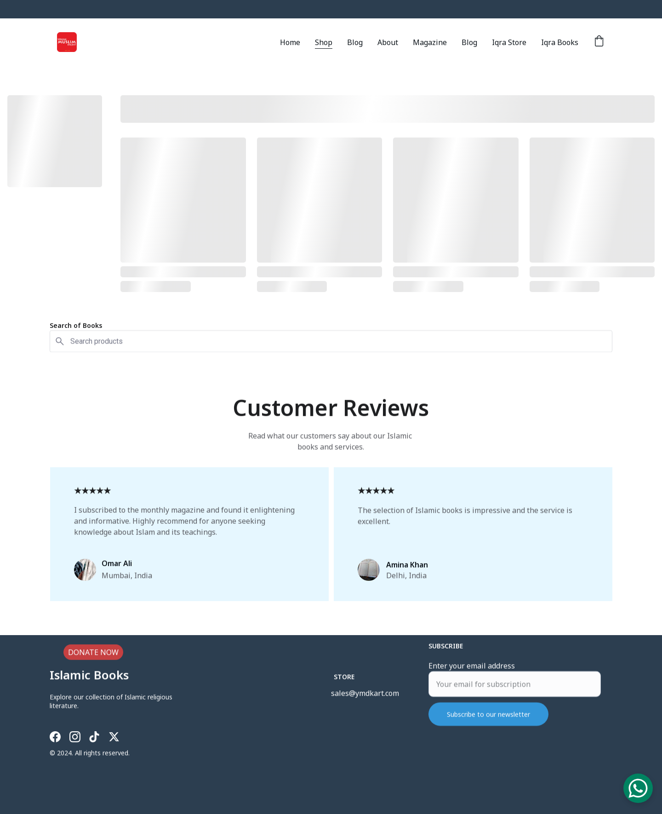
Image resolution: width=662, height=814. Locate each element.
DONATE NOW (93, 654)
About (387, 42)
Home (290, 42)
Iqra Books (559, 42)
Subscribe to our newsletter (488, 721)
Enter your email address (471, 673)
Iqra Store (509, 42)
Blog (355, 42)
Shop (323, 42)
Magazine (430, 42)
